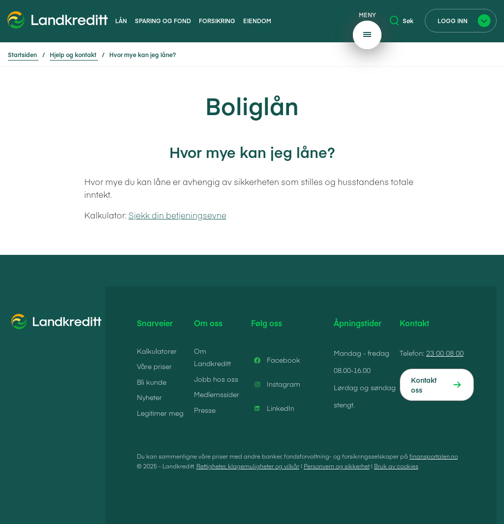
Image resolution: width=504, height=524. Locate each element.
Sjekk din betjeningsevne (177, 215)
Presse (205, 410)
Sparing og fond (163, 21)
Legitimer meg (160, 413)
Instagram (275, 384)
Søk (401, 21)
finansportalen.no (434, 456)
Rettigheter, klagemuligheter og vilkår (247, 466)
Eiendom (257, 21)
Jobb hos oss (216, 379)
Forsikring (217, 21)
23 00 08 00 (445, 353)
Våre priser (154, 366)
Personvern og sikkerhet (337, 466)
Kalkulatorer (157, 351)
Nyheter (149, 397)
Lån (121, 21)
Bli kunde (151, 382)
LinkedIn (272, 408)
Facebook (275, 360)
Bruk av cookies (396, 466)
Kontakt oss (424, 385)
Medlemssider (216, 394)
